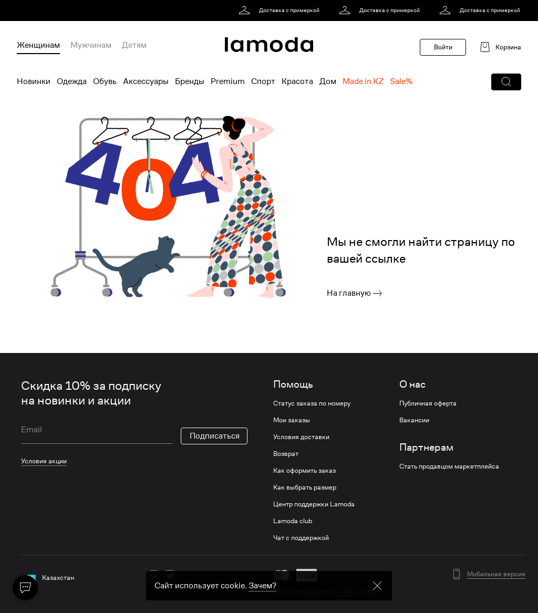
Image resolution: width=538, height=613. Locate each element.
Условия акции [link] (44, 460)
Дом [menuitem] (327, 81)
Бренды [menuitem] (189, 81)
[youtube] (202, 576)
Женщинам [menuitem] (38, 45)
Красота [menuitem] (297, 81)
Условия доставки (301, 437)
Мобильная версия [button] (496, 574)
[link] (281, 10)
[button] (506, 82)
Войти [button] (443, 47)
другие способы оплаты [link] (341, 590)
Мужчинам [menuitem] (90, 45)
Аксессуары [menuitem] (146, 81)
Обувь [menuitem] (105, 81)
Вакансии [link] (414, 420)
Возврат (285, 454)
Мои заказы (291, 420)
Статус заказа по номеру (311, 403)
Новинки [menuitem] (33, 81)
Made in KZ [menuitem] (363, 81)
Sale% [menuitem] (401, 81)
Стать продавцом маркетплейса (449, 466)
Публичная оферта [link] (428, 403)
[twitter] (170, 576)
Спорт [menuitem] (263, 81)
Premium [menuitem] (228, 81)
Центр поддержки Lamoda (314, 504)
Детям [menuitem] (134, 45)
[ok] (186, 576)
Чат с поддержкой (301, 538)
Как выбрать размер (304, 487)
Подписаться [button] (215, 436)
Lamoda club (292, 521)
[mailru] (218, 576)
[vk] (153, 576)
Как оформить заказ (304, 470)
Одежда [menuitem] (72, 81)
